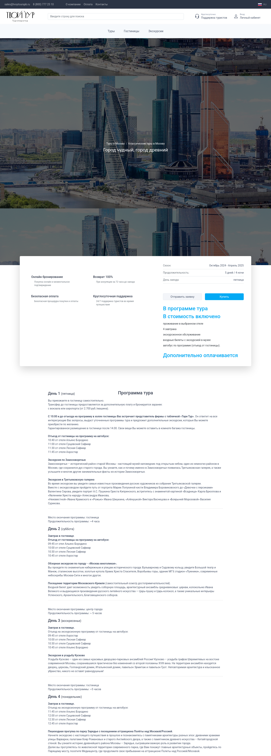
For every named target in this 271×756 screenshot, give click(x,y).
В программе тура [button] (185, 308)
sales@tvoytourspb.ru (17, 4)
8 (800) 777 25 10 (43, 4)
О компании (73, 4)
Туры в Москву (115, 143)
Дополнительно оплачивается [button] (200, 355)
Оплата (88, 4)
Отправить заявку (182, 296)
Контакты (102, 4)
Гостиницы (131, 31)
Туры (111, 31)
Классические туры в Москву (146, 143)
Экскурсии (155, 31)
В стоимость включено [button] (191, 316)
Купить (224, 296)
